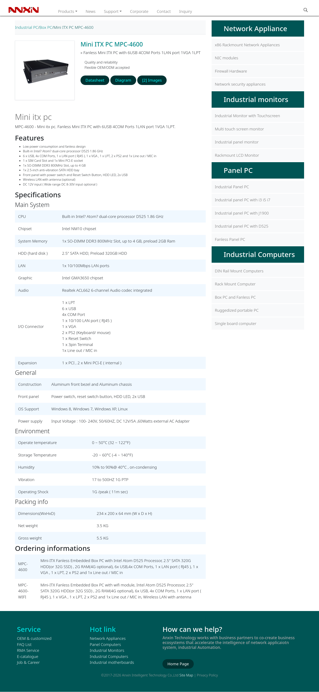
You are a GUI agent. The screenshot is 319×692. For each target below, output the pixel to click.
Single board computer (235, 323)
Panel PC (238, 170)
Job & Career (28, 662)
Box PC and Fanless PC (235, 297)
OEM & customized (34, 638)
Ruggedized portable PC (236, 310)
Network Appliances (108, 638)
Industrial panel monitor (236, 142)
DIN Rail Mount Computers (239, 271)
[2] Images (153, 80)
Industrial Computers (259, 254)
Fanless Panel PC (230, 239)
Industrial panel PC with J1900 (242, 213)
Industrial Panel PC (232, 187)
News (91, 11)
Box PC (46, 27)
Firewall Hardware (231, 71)
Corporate (139, 11)
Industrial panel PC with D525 (241, 226)
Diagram (124, 80)
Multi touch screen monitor (239, 129)
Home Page (178, 664)
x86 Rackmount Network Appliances (247, 45)
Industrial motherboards (112, 662)
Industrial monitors (256, 99)
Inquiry (185, 11)
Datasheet (95, 80)
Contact (164, 11)
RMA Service (28, 650)
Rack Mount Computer (235, 284)
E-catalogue (27, 656)
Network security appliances (240, 84)
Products (66, 11)
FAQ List (24, 644)
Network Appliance (255, 28)
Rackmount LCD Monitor (237, 155)
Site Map (186, 675)
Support (111, 11)
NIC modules (226, 58)
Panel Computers (105, 644)
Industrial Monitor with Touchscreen (247, 115)
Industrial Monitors (107, 650)
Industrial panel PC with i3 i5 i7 (242, 200)
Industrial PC (26, 27)
